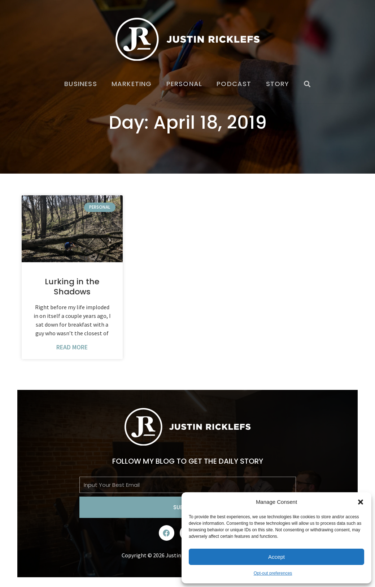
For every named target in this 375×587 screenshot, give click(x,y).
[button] (360, 502)
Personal (184, 83)
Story (277, 83)
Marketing (132, 83)
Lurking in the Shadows (72, 287)
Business (80, 83)
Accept (276, 557)
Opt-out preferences (273, 573)
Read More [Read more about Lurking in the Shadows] (72, 347)
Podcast (234, 83)
